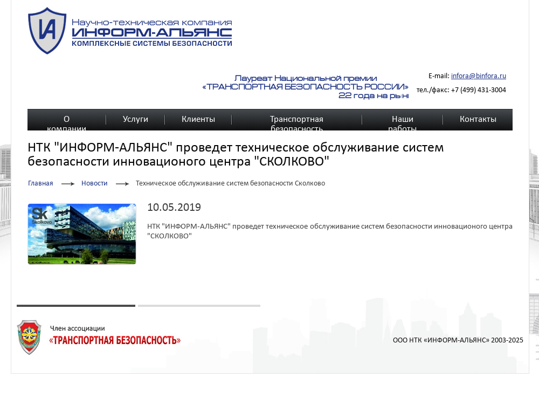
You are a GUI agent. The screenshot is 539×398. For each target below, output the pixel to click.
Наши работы (402, 120)
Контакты (478, 119)
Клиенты (198, 119)
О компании (66, 120)
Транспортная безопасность (296, 120)
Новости (94, 184)
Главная (40, 184)
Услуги (135, 119)
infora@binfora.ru (478, 76)
